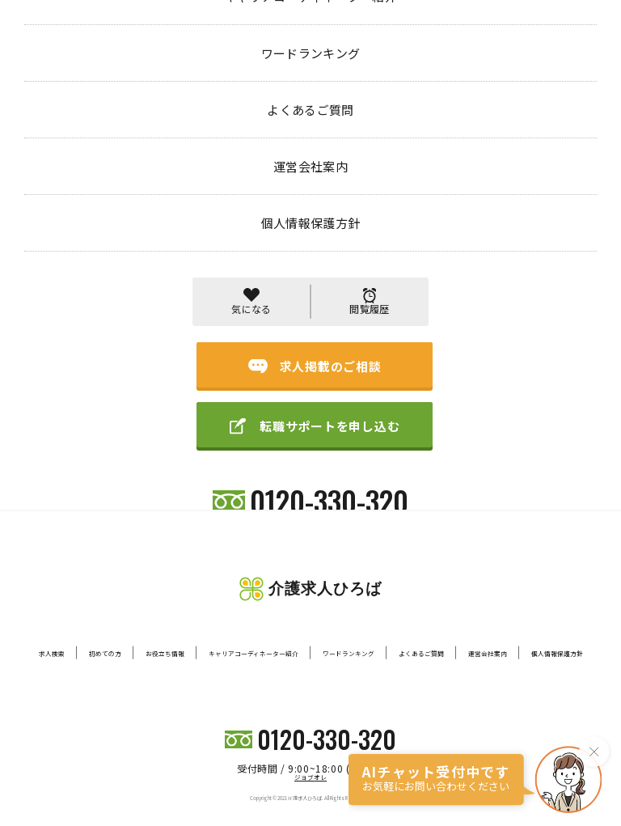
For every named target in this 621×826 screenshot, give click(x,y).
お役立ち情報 (165, 653)
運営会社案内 (487, 653)
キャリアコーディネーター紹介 (253, 653)
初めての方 (105, 653)
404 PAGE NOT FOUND (162, 67)
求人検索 (52, 653)
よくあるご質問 (421, 653)
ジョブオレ (310, 777)
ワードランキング (348, 653)
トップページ (55, 67)
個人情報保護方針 (557, 653)
